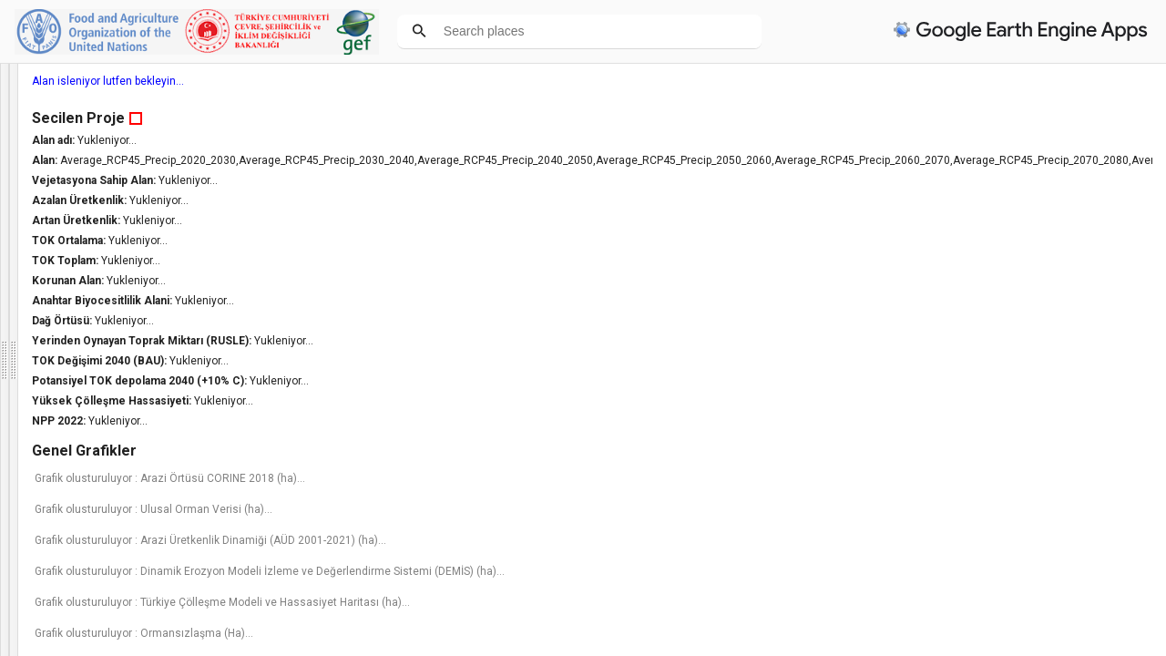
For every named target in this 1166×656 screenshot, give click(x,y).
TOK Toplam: (939, 260)
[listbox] (88, 613)
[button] (135, 546)
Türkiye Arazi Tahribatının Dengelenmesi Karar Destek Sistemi (111, 105)
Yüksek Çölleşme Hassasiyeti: (986, 401)
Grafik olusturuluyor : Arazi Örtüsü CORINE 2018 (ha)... (1027, 484)
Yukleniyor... (979, 140)
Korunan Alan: (942, 280)
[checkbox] (15, 522)
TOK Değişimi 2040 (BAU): (973, 360)
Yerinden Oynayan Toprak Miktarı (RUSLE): (1016, 340)
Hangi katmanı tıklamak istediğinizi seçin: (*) (114, 577)
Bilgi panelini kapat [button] (61, 325)
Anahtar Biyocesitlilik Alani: (976, 300)
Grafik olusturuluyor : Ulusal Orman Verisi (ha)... (1026, 522)
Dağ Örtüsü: (936, 320)
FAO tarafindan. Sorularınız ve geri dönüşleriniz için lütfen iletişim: (94, 266)
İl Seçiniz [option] (106, 449)
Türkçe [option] (83, 366)
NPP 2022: (933, 421)
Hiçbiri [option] (82, 613)
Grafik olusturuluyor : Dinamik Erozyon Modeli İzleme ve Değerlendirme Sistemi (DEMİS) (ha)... (1027, 603)
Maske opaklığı (44, 545)
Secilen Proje (951, 118)
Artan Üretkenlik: (950, 220)
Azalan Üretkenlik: (953, 200)
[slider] (119, 547)
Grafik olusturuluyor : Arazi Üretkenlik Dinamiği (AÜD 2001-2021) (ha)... (1023, 559)
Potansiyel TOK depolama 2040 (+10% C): (1013, 380)
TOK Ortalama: (943, 240)
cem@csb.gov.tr (50, 288)
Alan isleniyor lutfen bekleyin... (981, 81)
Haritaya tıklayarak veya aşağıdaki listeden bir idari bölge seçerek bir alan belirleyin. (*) (105, 407)
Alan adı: (927, 140)
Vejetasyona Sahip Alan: (968, 180)
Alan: (919, 160)
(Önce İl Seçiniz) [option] (106, 490)
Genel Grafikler (957, 450)
